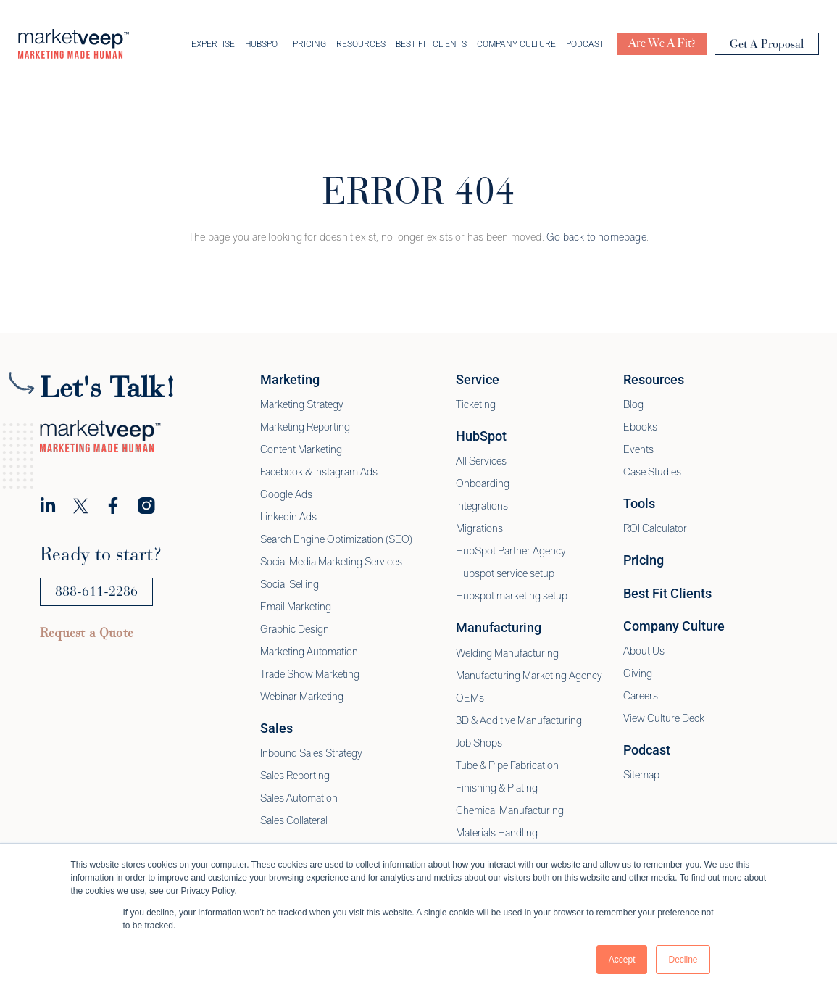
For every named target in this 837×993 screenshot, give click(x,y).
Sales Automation (299, 799)
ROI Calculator (655, 529)
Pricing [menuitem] (309, 45)
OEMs (470, 699)
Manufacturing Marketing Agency (529, 677)
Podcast (646, 751)
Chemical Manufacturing (510, 811)
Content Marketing (301, 450)
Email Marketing (295, 608)
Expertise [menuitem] (213, 45)
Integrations (482, 507)
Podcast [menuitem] (585, 45)
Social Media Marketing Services (331, 563)
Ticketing (476, 405)
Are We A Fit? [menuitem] (662, 45)
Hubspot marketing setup (511, 597)
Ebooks (640, 428)
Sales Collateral (294, 821)
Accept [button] (622, 960)
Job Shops (479, 744)
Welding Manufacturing (507, 654)
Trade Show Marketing (309, 675)
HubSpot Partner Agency (511, 552)
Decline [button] (682, 960)
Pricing (643, 561)
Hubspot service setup (505, 574)
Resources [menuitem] (361, 45)
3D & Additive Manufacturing (519, 721)
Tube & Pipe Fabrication (507, 766)
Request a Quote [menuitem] (86, 634)
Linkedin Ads (288, 518)
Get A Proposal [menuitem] (767, 45)
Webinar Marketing (301, 698)
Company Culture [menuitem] (516, 45)
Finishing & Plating (497, 789)
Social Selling (289, 585)
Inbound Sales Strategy (311, 754)
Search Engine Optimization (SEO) (336, 540)
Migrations (479, 529)
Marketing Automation (309, 653)
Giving (637, 674)
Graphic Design (294, 630)
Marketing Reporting (305, 428)
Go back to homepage (596, 238)
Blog (633, 405)
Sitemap (641, 776)
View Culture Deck (663, 719)
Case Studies (652, 473)
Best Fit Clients (667, 594)
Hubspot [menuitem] (264, 45)
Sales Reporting (295, 777)
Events (638, 450)
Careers (640, 697)
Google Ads (286, 495)
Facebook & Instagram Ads (319, 473)
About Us (644, 652)
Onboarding (482, 484)
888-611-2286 (96, 593)
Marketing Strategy (301, 405)
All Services (481, 462)
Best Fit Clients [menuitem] (431, 45)
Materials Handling (497, 834)
